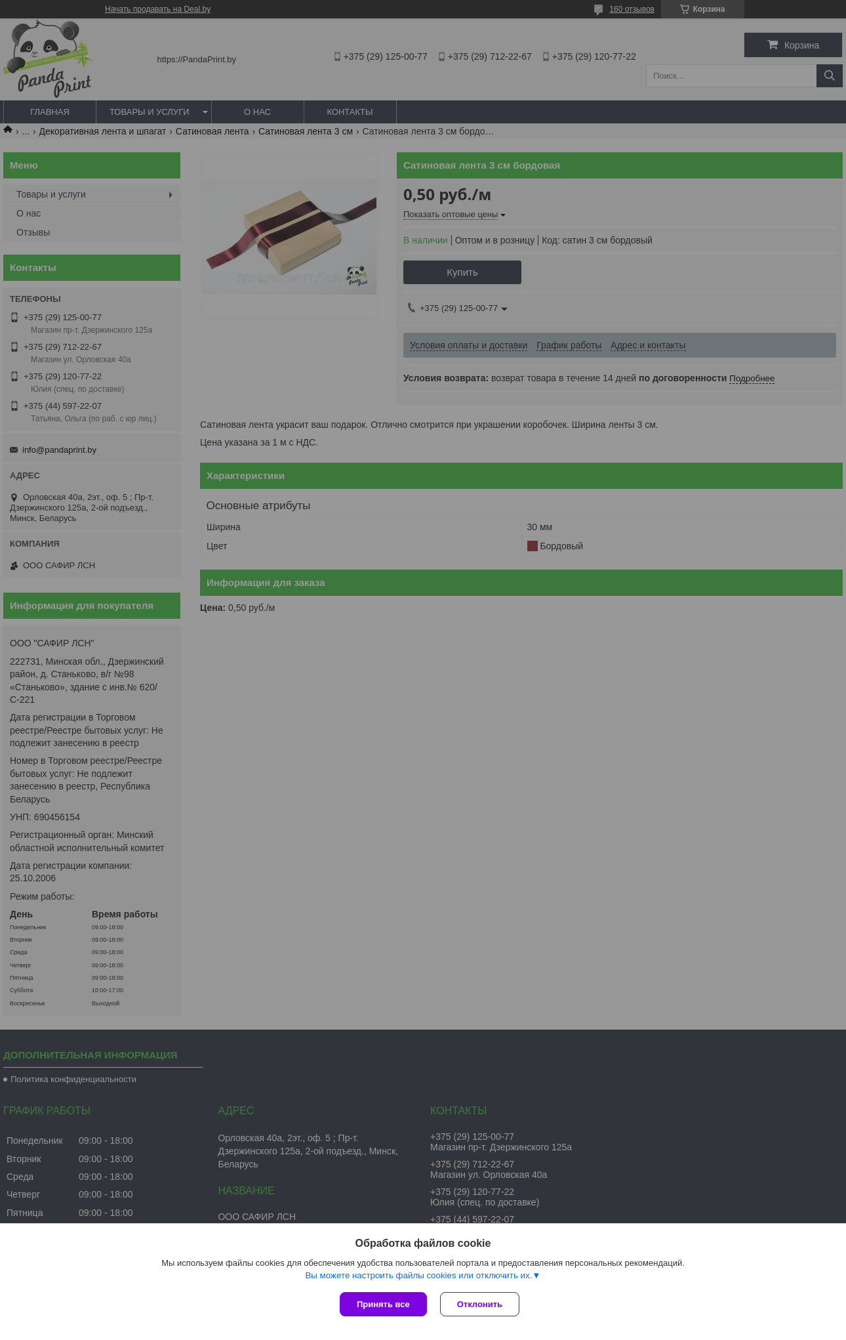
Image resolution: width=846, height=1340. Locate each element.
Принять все (383, 1304)
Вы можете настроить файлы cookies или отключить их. (418, 1275)
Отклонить (479, 1304)
